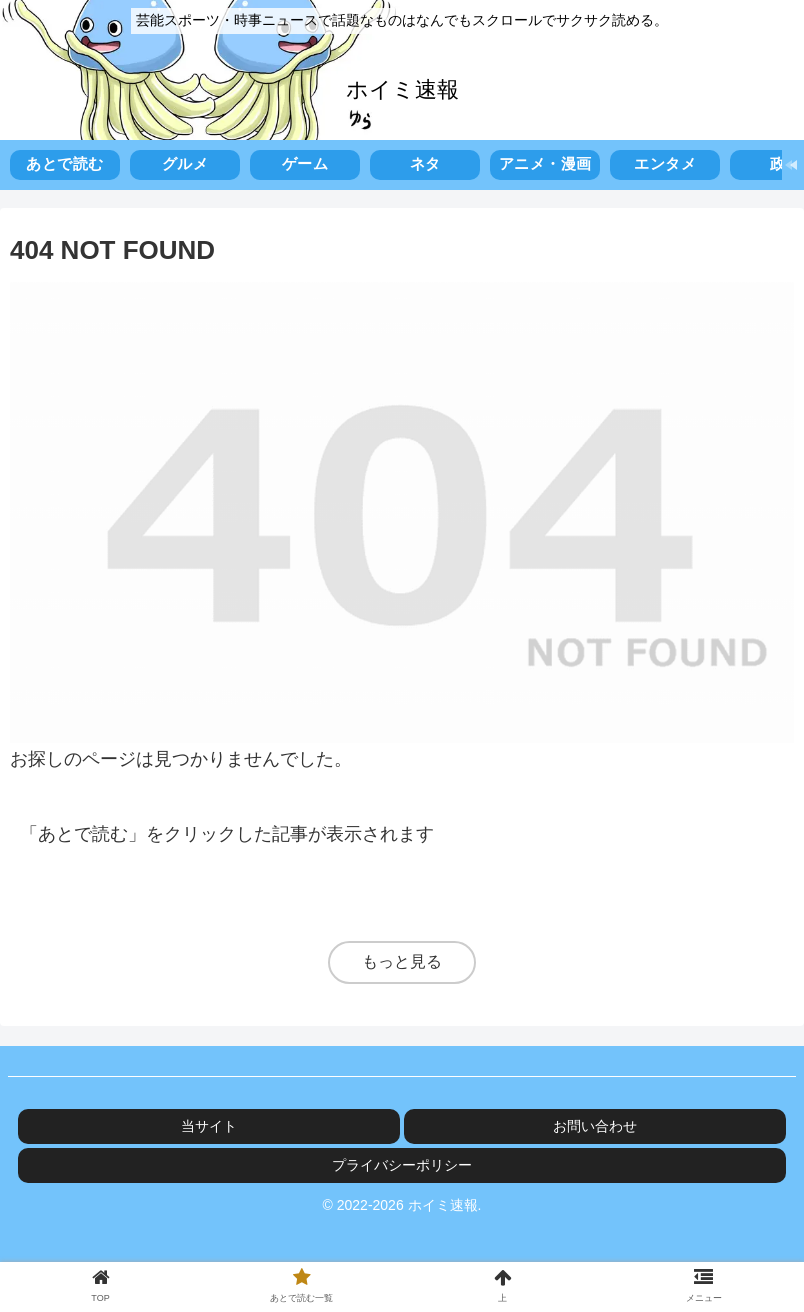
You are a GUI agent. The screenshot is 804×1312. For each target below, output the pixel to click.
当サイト (209, 1126)
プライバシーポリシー (402, 1165)
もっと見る (402, 961)
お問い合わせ (595, 1126)
